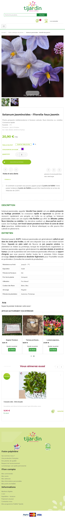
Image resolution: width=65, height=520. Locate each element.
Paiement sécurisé (8, 499)
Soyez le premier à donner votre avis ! (16, 306)
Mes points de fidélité (9, 484)
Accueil (4, 32)
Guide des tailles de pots (23, 144)
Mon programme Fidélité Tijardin (12, 504)
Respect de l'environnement (11, 463)
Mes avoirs (5, 476)
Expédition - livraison (8, 496)
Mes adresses (6, 479)
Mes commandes (7, 474)
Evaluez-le (7, 179)
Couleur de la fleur (10, 149)
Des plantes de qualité (9, 461)
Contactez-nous (7, 501)
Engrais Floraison (12, 340)
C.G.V (3, 494)
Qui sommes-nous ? (8, 456)
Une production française (10, 458)
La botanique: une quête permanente (14, 466)
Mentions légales (7, 491)
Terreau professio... (32, 340)
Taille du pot (7, 145)
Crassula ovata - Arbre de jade (13, 402)
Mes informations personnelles (12, 481)
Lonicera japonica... (53, 340)
